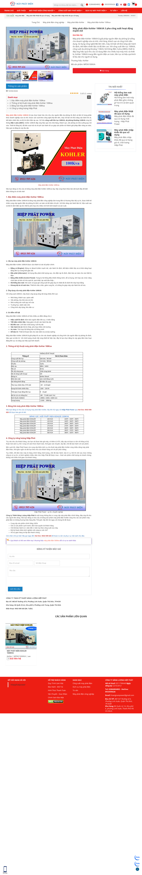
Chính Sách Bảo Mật (56, 697)
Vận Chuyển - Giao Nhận (57, 694)
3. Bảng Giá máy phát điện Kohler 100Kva (27, 105)
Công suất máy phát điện (82, 683)
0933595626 (108, 4)
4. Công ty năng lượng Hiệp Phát (23, 108)
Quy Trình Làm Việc (55, 683)
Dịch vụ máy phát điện (81, 687)
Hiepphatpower (18, 684)
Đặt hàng (104, 71)
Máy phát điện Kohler (75, 22)
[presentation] (25, 581)
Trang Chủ (36, 22)
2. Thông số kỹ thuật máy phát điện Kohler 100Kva (31, 103)
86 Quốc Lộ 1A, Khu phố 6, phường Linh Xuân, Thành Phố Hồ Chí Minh (119, 708)
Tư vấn (75, 690)
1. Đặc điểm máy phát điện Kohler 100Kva (27, 100)
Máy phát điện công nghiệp (83, 694)
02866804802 (93, 4)
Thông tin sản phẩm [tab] (17, 86)
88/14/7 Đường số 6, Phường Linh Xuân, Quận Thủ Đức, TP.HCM (118, 701)
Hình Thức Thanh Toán (57, 690)
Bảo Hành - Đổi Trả (55, 687)
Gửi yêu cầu (15, 589)
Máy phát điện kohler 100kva (98, 22)
